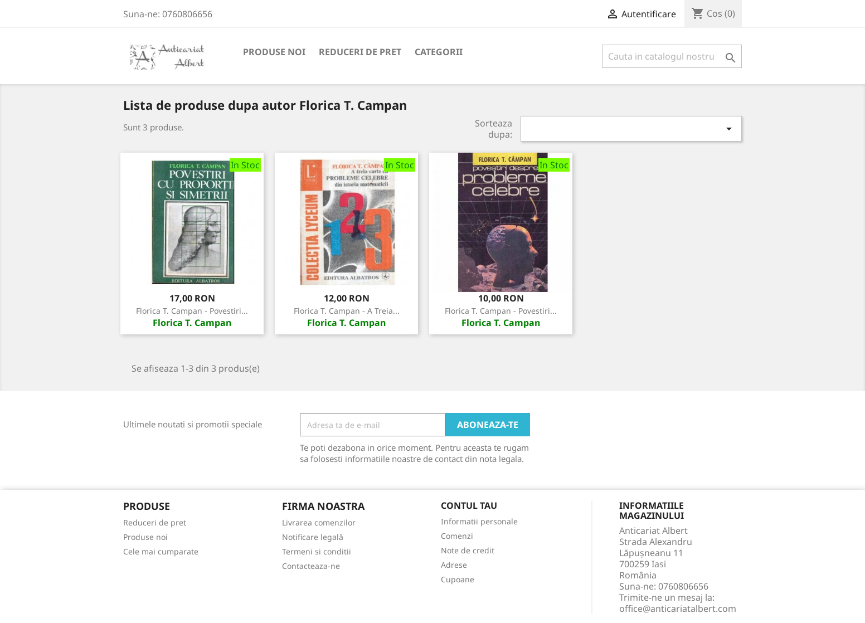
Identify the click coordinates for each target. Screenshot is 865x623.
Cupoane (457, 579)
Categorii (439, 52)
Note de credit (467, 550)
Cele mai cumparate (160, 551)
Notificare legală (312, 537)
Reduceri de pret (360, 52)
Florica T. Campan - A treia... (347, 310)
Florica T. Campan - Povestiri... (192, 310)
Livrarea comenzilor (319, 522)
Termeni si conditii (316, 551)
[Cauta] (672, 56)
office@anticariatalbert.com (677, 608)
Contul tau (469, 506)
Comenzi (457, 535)
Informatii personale (479, 521)
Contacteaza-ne (311, 566)
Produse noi (274, 52)
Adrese (454, 564)
